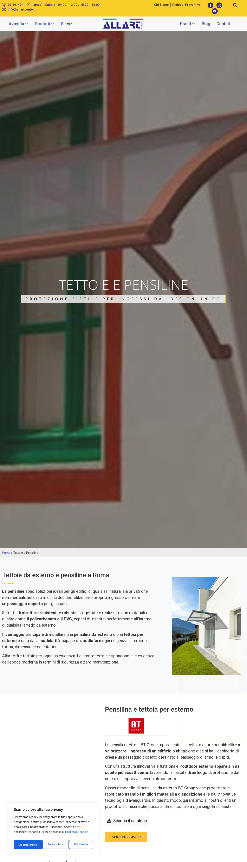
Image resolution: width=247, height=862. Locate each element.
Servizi (67, 23)
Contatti (224, 23)
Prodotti (45, 23)
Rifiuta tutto (52, 845)
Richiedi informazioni (129, 838)
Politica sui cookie (76, 834)
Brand (188, 23)
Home (6, 553)
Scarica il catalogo (130, 820)
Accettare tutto (80, 845)
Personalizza (27, 845)
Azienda (19, 23)
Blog (206, 23)
